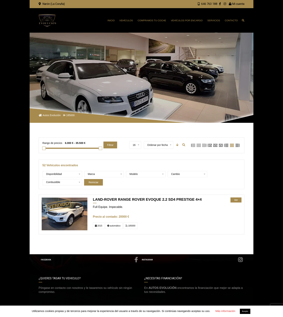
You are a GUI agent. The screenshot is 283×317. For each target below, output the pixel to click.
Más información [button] (225, 310)
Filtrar (110, 145)
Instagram (192, 251)
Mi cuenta (236, 4)
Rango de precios (52, 143)
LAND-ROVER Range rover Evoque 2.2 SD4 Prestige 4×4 (147, 191)
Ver (236, 191)
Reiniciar (217, 174)
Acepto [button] (245, 311)
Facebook (89, 251)
